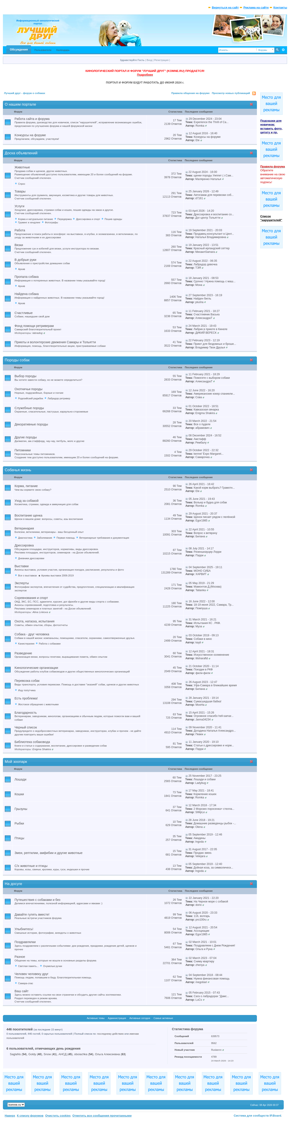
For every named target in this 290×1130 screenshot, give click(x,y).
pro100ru (200, 919)
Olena (199, 827)
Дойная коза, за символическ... (213, 867)
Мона (198, 285)
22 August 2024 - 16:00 (202, 172)
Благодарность (26, 712)
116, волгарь (202, 916)
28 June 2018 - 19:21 (201, 820)
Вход (149, 60)
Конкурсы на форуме (207, 136)
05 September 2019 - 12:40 (205, 864)
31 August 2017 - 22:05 (202, 849)
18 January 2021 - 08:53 (203, 278)
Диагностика (25, 537)
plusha (199, 302)
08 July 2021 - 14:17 (201, 548)
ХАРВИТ (200, 574)
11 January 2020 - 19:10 (204, 741)
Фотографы (51, 222)
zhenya (199, 965)
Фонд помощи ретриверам (34, 326)
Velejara (200, 856)
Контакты (280, 7)
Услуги (19, 206)
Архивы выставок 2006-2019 (57, 575)
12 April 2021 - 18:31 (201, 651)
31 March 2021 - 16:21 (202, 619)
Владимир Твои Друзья (210, 347)
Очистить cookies (58, 1115)
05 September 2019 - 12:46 (205, 834)
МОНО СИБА (202, 570)
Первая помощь (66, 537)
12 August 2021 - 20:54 (203, 927)
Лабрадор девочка (205, 264)
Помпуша (201, 608)
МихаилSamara (205, 251)
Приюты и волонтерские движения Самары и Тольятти (55, 342)
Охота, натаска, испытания (34, 621)
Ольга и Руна (203, 949)
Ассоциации (201, 930)
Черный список (26, 727)
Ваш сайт (22, 991)
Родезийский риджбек (30, 398)
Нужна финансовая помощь (211, 978)
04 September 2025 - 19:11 (205, 567)
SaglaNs (15, 1054)
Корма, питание (26, 486)
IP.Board (275, 1115)
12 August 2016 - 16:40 (203, 133)
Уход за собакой (26, 500)
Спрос (21, 183)
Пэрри (199, 555)
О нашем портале (20, 104)
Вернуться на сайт (225, 7)
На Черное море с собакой (211, 901)
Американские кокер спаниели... (214, 393)
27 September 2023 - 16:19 (205, 295)
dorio (198, 904)
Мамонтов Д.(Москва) (207, 586)
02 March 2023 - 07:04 (202, 958)
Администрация (117, 1018)
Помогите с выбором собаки (212, 377)
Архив (21, 269)
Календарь (63, 49)
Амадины (199, 838)
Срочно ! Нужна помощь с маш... (214, 281)
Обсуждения (19, 49)
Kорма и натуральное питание (35, 219)
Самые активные (163, 1018)
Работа (20, 230)
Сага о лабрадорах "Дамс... (211, 996)
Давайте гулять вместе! (32, 914)
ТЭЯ (198, 267)
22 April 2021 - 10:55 (201, 529)
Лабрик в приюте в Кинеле (210, 329)
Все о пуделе (202, 424)
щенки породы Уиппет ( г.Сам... (213, 175)
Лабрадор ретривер (59, 398)
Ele (197, 140)
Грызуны (21, 809)
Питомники (23, 450)
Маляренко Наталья (208, 179)
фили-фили (202, 673)
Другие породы (26, 437)
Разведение (23, 653)
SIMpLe (200, 812)
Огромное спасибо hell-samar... (213, 716)
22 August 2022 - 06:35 (202, 260)
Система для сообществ (251, 1115)
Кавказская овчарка (206, 409)
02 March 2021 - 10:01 (202, 942)
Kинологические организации (36, 668)
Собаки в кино (203, 638)
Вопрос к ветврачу (205, 533)
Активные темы (95, 1018)
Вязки (19, 245)
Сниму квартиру (204, 961)
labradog (37, 332)
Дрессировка (24, 545)
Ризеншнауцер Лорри (207, 551)
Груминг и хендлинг (29, 222)
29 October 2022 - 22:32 (203, 450)
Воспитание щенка (28, 515)
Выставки (22, 566)
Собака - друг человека (32, 634)
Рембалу (201, 442)
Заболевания (44, 537)
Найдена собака (27, 294)
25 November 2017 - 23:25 (204, 775)
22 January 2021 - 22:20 (204, 898)
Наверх (10, 1115)
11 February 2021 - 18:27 (204, 311)
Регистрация (161, 60)
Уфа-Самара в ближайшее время (215, 685)
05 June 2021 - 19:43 (202, 498)
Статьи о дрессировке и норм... (214, 745)
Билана (200, 536)
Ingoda (199, 841)
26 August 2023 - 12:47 (203, 682)
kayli (198, 642)
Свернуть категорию (252, 105)
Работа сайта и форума (32, 119)
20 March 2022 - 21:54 (202, 421)
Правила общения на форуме (190, 93)
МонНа (199, 704)
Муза (198, 626)
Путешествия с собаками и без (37, 900)
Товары (20, 191)
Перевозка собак (27, 680)
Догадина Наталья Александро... (215, 730)
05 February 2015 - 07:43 (204, 992)
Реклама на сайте (256, 7)
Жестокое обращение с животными (38, 704)
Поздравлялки (25, 942)
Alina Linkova (40, 612)
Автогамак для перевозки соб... (214, 195)
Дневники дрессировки (31, 558)
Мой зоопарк (16, 762)
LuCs (198, 999)
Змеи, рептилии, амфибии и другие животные (49, 853)
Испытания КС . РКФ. (207, 623)
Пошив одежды (113, 219)
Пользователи (42, 49)
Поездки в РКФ (203, 669)
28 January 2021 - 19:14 (204, 697)
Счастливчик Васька (207, 314)
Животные (22, 167)
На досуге (13, 884)
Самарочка (202, 457)
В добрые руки (25, 260)
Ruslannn (216, 1049)
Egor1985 (201, 520)
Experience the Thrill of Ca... (211, 122)
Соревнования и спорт (31, 598)
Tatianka (200, 590)
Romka (199, 125)
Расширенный (283, 50)
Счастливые (24, 313)
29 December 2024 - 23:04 (205, 118)
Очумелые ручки (52, 966)
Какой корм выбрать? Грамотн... (214, 487)
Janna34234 (203, 719)
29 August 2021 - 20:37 (203, 513)
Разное (20, 956)
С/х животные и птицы (31, 866)
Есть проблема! (26, 698)
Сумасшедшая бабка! (207, 701)
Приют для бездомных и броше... (215, 343)
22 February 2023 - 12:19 (204, 340)
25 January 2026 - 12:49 (203, 191)
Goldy (32, 1054)
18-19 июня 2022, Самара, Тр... (213, 604)
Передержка (64, 219)
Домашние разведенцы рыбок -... (215, 823)
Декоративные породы (31, 424)
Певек (199, 734)
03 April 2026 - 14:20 (201, 210)
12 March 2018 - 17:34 (202, 805)
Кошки (19, 794)
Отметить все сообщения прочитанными (102, 1115)
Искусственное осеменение (211, 654)
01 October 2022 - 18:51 (203, 406)
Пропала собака (27, 276)
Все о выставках (27, 575)
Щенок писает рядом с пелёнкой (214, 517)
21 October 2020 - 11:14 (204, 666)
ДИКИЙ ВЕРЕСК (206, 332)
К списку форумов (30, 1115)
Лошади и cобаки (205, 779)
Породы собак (17, 360)
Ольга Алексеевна (107, 1054)
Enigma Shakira (205, 413)
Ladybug (200, 783)
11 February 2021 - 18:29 (204, 374)
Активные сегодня (139, 1018)
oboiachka (80, 1054)
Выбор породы (25, 376)
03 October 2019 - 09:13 (204, 635)
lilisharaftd (201, 658)
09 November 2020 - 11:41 (205, 727)
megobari (201, 982)
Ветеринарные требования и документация (104, 537)
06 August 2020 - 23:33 (203, 912)
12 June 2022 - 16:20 (201, 390)
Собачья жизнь (18, 470)
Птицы (19, 838)
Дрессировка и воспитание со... (214, 214)
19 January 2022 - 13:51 (203, 245)
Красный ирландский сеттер (212, 248)
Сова (198, 397)
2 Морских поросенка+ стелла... (214, 808)
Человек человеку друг (32, 974)
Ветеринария (24, 528)
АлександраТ (203, 318)
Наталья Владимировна (210, 237)
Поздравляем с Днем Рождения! (214, 945)
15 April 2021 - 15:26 (201, 712)
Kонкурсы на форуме (30, 135)
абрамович (202, 427)
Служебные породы (29, 408)
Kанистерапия (26, 643)
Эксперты (22, 583)
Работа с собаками (50, 643)
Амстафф (200, 439)
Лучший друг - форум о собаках (24, 93)
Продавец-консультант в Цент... (214, 233)
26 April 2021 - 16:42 (201, 484)
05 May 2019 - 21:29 (201, 583)
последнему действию (110, 1033)
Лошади (20, 779)
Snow (47, 1054)
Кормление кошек (205, 794)
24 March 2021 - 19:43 (202, 325)
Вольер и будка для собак (210, 502)
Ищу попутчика (27, 690)
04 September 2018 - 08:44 (205, 975)
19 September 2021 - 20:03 (205, 230)
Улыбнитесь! (24, 929)
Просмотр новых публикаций (231, 93)
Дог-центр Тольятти (207, 217)
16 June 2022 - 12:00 (202, 601)
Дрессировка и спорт (88, 219)
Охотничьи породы (28, 389)
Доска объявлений (21, 153)
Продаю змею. (203, 852)
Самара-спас (25, 983)
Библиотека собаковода (32, 742)
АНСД (63, 1054)
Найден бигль (202, 298)
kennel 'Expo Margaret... (208, 453)
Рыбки (19, 823)
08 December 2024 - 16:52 (204, 435)
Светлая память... (28, 966)
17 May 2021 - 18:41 (201, 790)
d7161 (199, 198)
